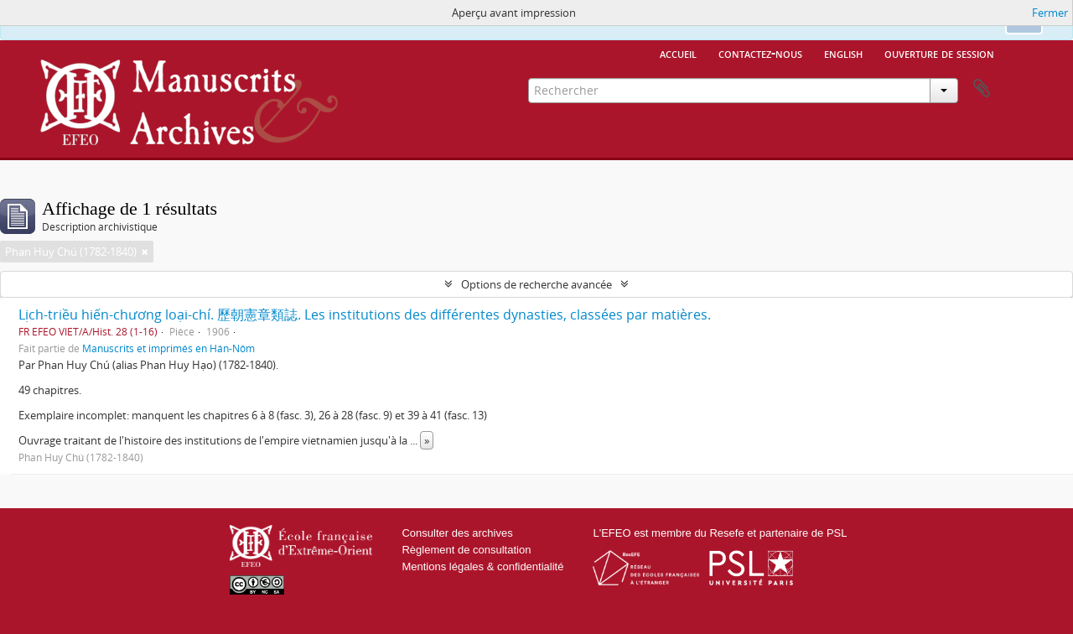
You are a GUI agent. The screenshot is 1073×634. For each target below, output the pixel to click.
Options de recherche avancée (536, 284)
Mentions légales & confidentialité (482, 566)
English (843, 53)
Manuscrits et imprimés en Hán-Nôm (168, 348)
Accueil (678, 53)
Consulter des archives (457, 533)
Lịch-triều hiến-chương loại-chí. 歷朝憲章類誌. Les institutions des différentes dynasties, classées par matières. (364, 314)
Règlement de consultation (466, 549)
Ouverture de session (939, 53)
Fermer (1050, 12)
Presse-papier (982, 89)
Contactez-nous (760, 53)
